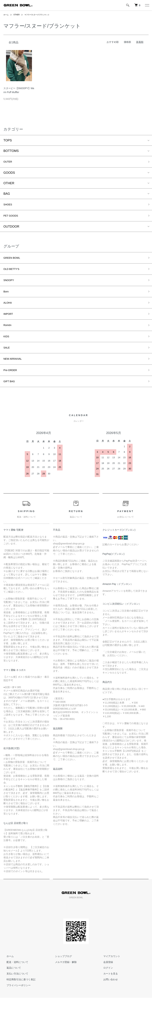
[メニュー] (147, 5)
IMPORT (9, 323)
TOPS (7, 140)
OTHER (18, 14)
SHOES (8, 206)
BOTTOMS (11, 151)
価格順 (127, 42)
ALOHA (8, 311)
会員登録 (105, 978)
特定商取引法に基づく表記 (17, 995)
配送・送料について (14, 978)
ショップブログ (60, 972)
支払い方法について (14, 990)
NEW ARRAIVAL (14, 372)
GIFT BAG (10, 397)
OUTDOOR (11, 230)
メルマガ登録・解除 (62, 978)
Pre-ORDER (11, 384)
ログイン (105, 984)
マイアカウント (108, 972)
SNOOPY (10, 286)
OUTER (8, 162)
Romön (8, 335)
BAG (6, 194)
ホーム (6, 14)
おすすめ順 (113, 42)
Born (6, 298)
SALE (7, 360)
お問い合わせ (107, 995)
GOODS (9, 173)
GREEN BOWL (13, 261)
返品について (10, 984)
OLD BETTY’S (13, 274)
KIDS (7, 348)
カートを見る (107, 990)
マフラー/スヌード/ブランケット (42, 14)
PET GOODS (12, 218)
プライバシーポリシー (15, 1001)
